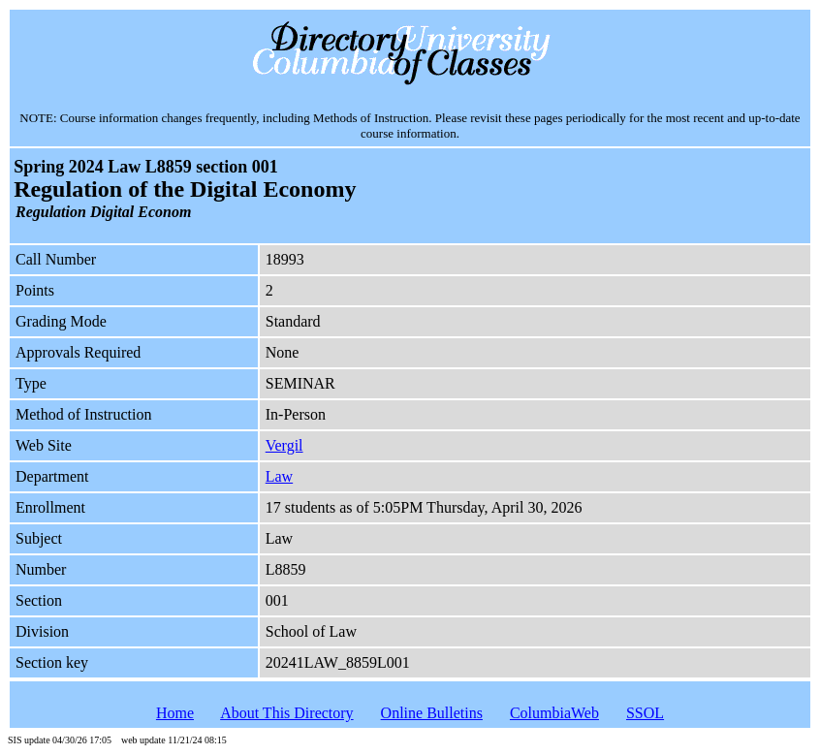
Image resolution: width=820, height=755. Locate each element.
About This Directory (286, 713)
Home (175, 713)
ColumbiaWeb (554, 713)
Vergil (284, 445)
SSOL (645, 713)
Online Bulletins (432, 713)
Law (279, 476)
